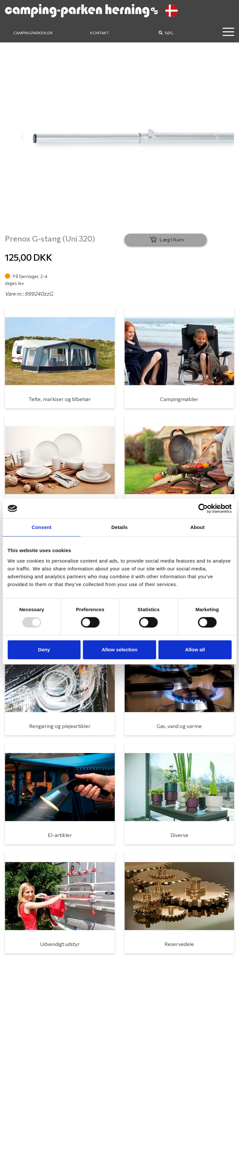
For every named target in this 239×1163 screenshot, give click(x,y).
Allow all (195, 649)
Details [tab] (119, 527)
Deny (44, 649)
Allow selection (119, 649)
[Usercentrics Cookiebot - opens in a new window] (202, 508)
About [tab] (197, 527)
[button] (22, 138)
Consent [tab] (42, 527)
